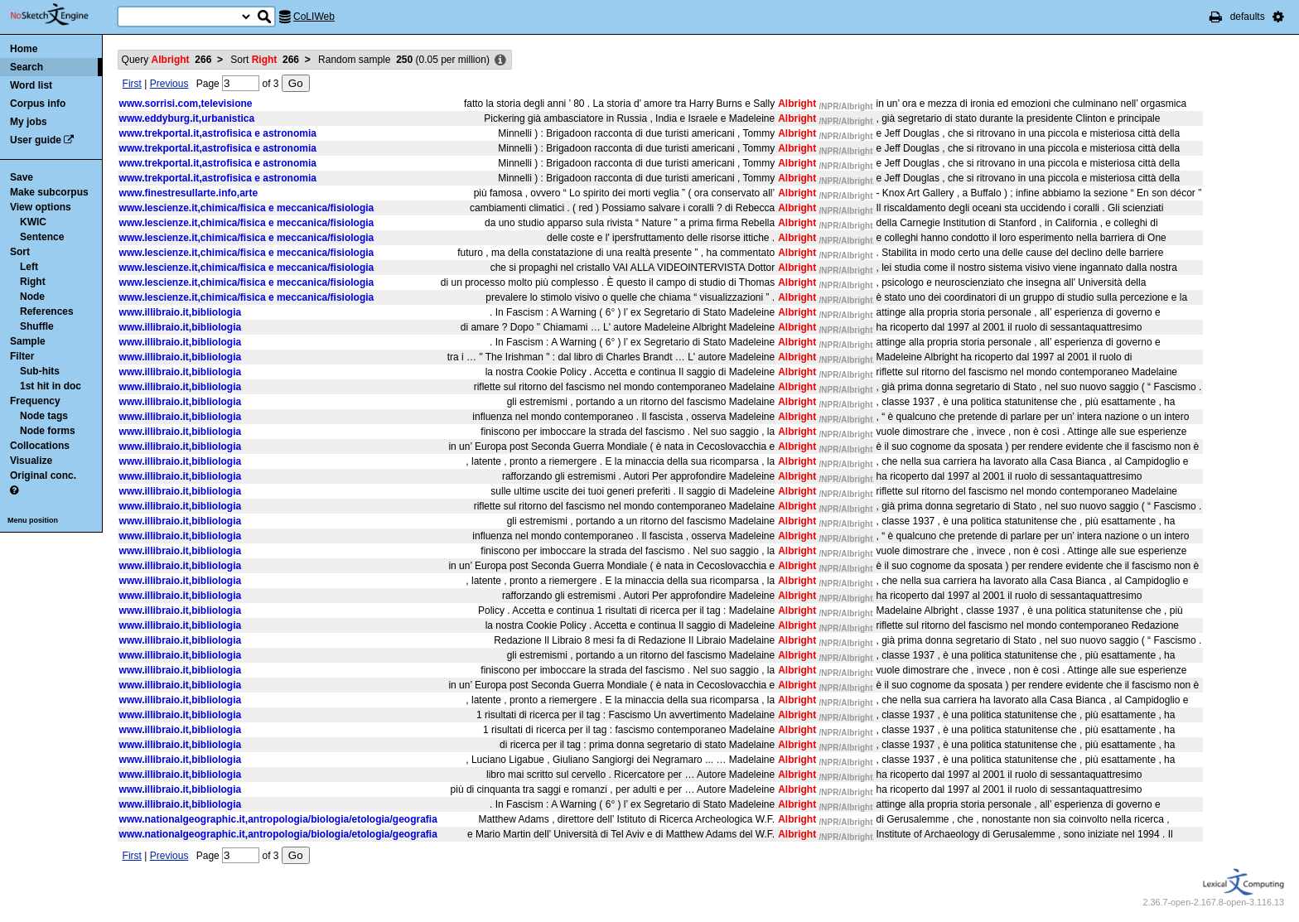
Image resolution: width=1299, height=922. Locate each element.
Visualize (31, 460)
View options (40, 207)
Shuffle (37, 326)
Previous (169, 83)
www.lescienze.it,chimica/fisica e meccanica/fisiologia (246, 208)
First (132, 83)
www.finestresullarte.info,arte (188, 193)
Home (23, 49)
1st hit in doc (50, 386)
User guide (35, 140)
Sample (28, 341)
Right (33, 281)
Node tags (44, 416)
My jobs (28, 122)
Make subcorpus (49, 192)
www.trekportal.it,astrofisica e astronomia (217, 133)
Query (167, 59)
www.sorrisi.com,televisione (186, 103)
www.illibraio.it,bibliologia (180, 312)
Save (21, 177)
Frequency (35, 401)
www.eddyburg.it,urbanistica (187, 118)
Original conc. (43, 475)
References (47, 311)
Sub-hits (40, 371)
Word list (31, 85)
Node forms (47, 431)
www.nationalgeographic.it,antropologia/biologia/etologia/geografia (278, 819)
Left (29, 267)
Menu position (32, 520)
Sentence (42, 237)
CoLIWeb (314, 16)
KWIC (33, 222)
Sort (20, 252)
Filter (22, 356)
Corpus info (37, 103)
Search (26, 67)
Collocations (40, 445)
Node (32, 296)
